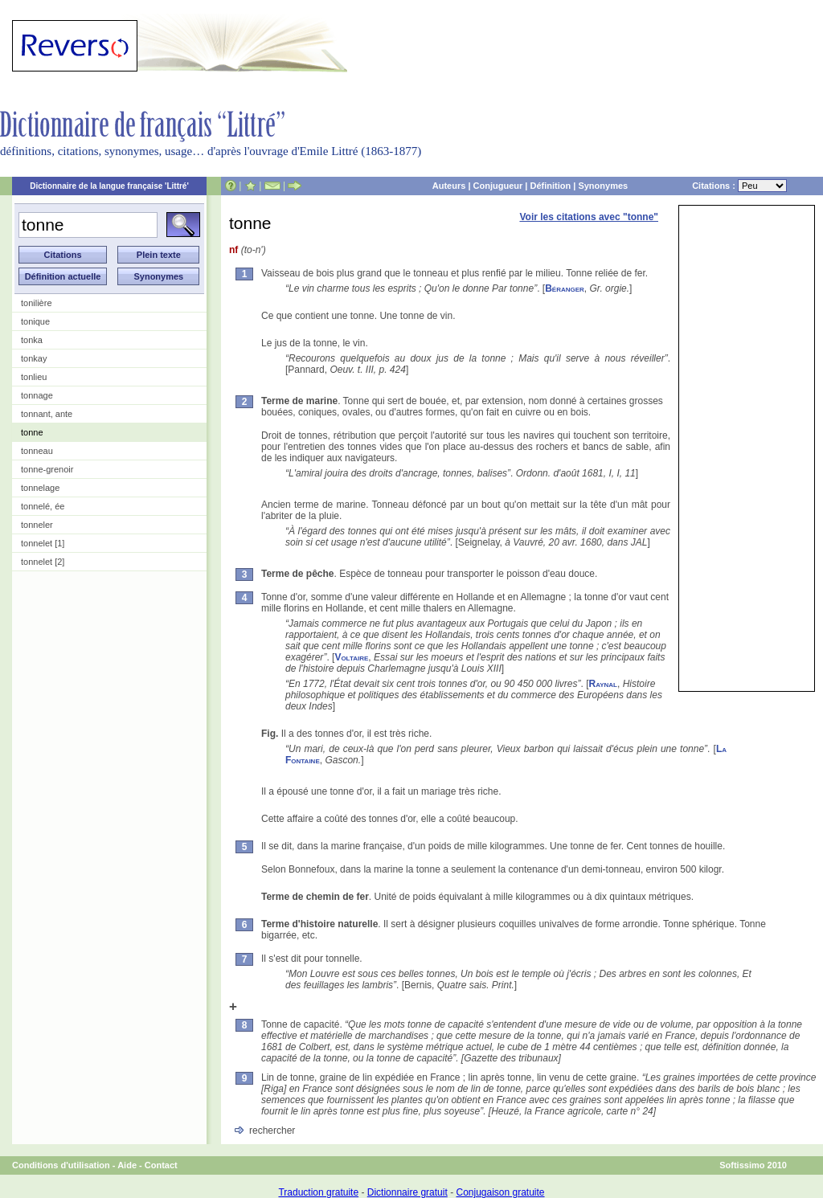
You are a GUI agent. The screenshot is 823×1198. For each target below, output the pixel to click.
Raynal (602, 683)
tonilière (36, 303)
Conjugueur (498, 185)
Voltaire (351, 657)
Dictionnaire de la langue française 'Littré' (109, 186)
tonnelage (40, 488)
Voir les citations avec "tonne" (588, 217)
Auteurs (449, 185)
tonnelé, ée (42, 506)
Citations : (739, 185)
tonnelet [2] (42, 561)
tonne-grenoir (47, 469)
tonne (32, 432)
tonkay (34, 358)
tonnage (37, 395)
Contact (161, 1165)
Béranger (564, 288)
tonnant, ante (46, 414)
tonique (35, 321)
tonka (32, 340)
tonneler (37, 524)
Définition (550, 185)
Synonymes (603, 185)
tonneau (37, 451)
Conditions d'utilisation (61, 1165)
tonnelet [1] (42, 543)
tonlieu (34, 377)
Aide (127, 1165)
